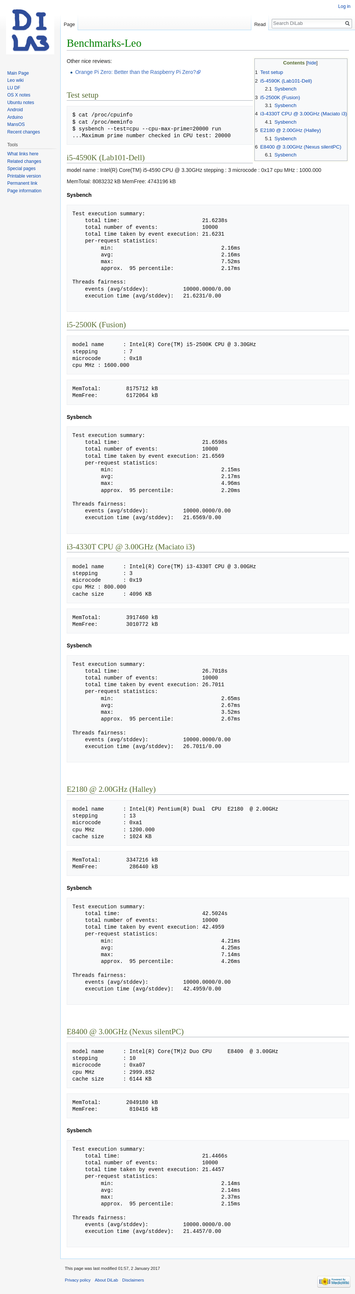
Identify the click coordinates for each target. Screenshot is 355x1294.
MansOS (16, 124)
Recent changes (23, 132)
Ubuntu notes (20, 102)
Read (260, 24)
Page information (24, 190)
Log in (344, 6)
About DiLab (106, 1280)
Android (15, 109)
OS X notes (18, 95)
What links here (22, 153)
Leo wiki (15, 80)
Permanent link (22, 183)
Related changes (24, 161)
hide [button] (312, 63)
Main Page (18, 73)
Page (69, 24)
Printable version (24, 176)
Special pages (21, 168)
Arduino (15, 117)
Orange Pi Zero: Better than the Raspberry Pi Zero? (135, 72)
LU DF (13, 87)
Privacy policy (77, 1280)
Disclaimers (133, 1280)
